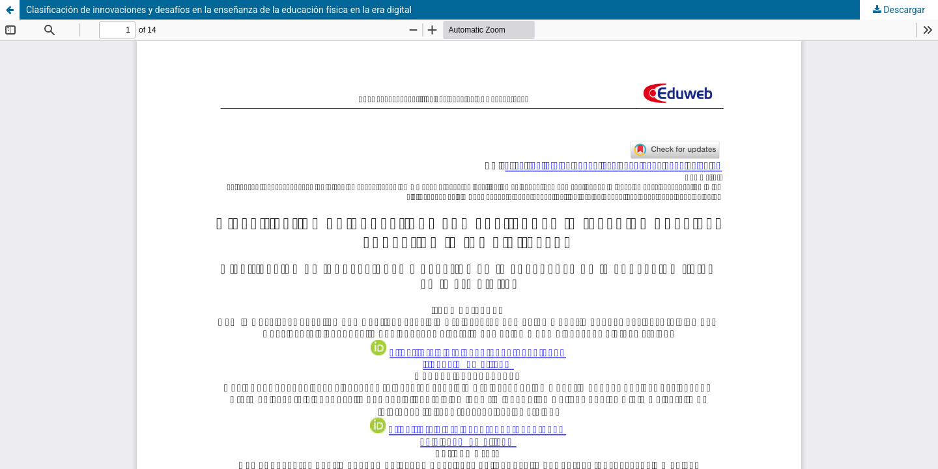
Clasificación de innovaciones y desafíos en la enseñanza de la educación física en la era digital (219, 10)
